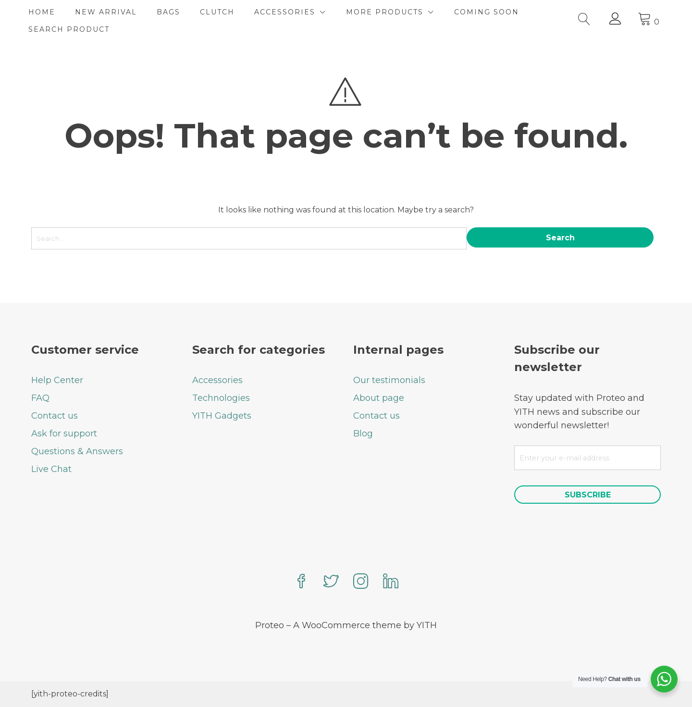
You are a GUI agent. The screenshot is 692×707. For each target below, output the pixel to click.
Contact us (54, 415)
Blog (363, 433)
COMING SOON (489, 12)
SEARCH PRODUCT (71, 29)
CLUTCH (220, 12)
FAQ (40, 398)
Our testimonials (389, 380)
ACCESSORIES (287, 12)
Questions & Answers (77, 451)
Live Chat (51, 469)
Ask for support (64, 433)
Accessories (217, 380)
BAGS (171, 12)
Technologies (221, 398)
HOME (44, 12)
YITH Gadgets (221, 415)
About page (378, 398)
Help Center (57, 380)
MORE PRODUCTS (387, 12)
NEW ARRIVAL (109, 12)
